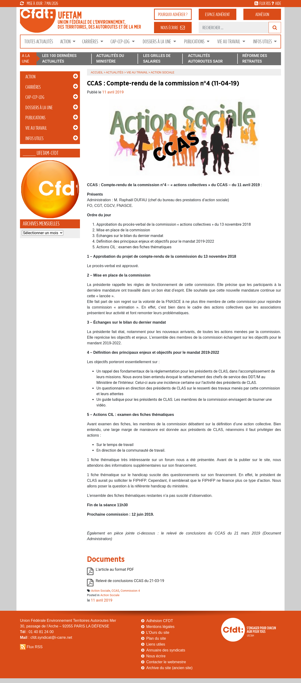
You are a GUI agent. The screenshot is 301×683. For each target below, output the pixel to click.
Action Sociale (100, 590)
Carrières (90, 41)
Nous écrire (156, 656)
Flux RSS (35, 647)
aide (278, 3)
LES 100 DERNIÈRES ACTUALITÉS (59, 58)
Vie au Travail (229, 41)
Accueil (97, 72)
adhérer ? (172, 14)
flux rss (265, 3)
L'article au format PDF (115, 569)
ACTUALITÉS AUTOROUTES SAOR (205, 58)
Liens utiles (155, 644)
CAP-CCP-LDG (121, 41)
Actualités (114, 72)
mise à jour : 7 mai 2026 (39, 3)
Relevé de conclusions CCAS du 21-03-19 (130, 581)
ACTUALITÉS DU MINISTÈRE (110, 58)
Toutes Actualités (38, 41)
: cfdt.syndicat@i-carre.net (46, 637)
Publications (194, 41)
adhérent (217, 14)
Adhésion (262, 14)
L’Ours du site (157, 633)
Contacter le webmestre (166, 662)
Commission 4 (130, 590)
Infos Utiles (263, 41)
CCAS (115, 590)
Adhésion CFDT (159, 621)
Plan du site (156, 638)
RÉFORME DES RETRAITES (254, 58)
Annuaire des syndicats (165, 650)
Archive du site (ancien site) (169, 668)
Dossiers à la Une (157, 41)
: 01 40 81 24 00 (37, 632)
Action (65, 41)
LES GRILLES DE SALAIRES (157, 58)
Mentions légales (160, 627)
